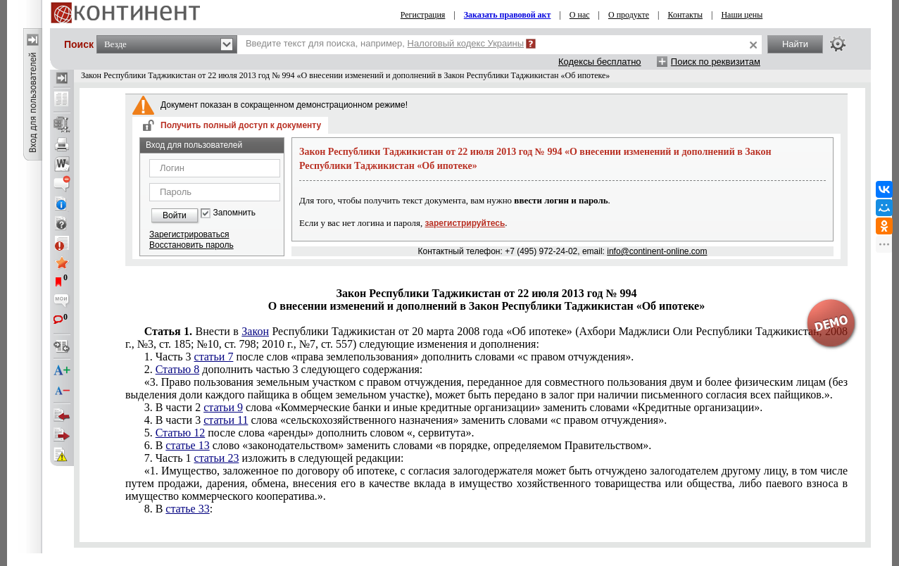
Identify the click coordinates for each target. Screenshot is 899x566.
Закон (255, 331)
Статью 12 (181, 433)
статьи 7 (214, 357)
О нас (580, 15)
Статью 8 (178, 369)
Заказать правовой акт (507, 15)
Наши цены (741, 15)
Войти (175, 215)
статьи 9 (223, 407)
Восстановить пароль (191, 245)
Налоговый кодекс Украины (466, 43)
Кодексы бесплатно (599, 61)
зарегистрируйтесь (465, 223)
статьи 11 (225, 420)
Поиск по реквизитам (715, 61)
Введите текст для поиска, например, (385, 43)
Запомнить (234, 213)
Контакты (685, 15)
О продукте (628, 15)
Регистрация (423, 15)
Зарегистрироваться (189, 234)
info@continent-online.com (657, 251)
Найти (795, 44)
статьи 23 (216, 458)
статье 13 (187, 445)
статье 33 (187, 509)
